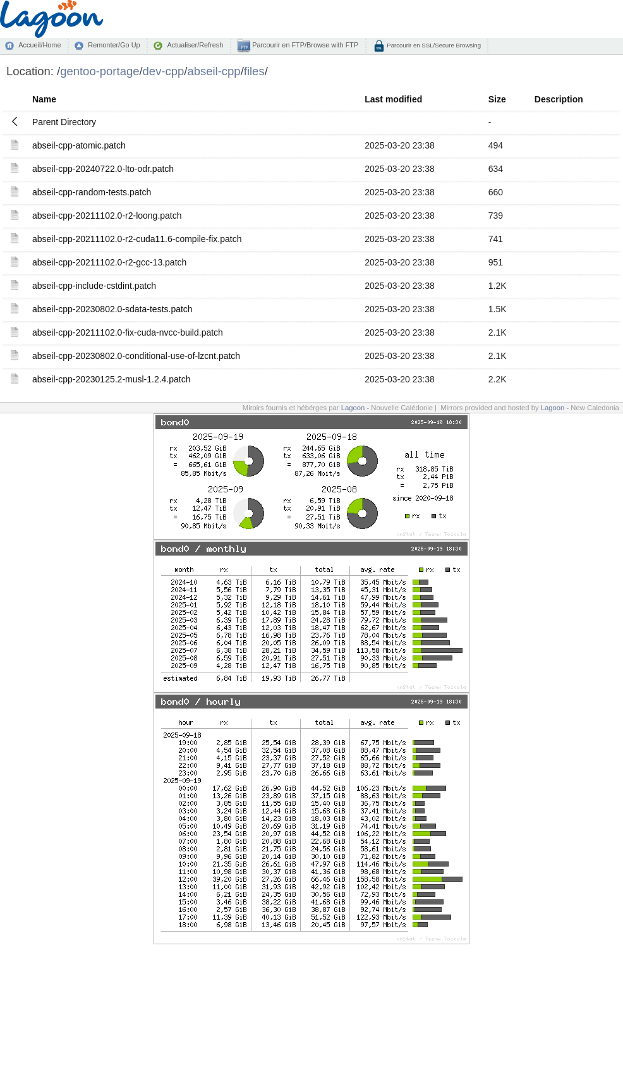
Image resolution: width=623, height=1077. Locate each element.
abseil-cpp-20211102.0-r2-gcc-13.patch (109, 262)
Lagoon (353, 407)
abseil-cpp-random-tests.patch (91, 192)
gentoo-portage (99, 71)
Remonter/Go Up (114, 45)
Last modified (393, 99)
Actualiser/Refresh (195, 45)
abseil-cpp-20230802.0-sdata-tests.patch (112, 309)
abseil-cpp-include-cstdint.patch (94, 286)
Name (44, 99)
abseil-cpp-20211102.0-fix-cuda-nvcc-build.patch (127, 332)
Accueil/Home (39, 45)
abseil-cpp (213, 71)
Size (497, 99)
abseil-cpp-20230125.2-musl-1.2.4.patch (111, 379)
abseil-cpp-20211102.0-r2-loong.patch (107, 215)
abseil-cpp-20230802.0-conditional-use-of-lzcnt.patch (136, 356)
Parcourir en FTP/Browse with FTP (304, 45)
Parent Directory (64, 122)
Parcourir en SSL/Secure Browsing (433, 45)
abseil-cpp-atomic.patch (79, 145)
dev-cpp (163, 71)
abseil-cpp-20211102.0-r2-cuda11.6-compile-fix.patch (137, 239)
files (254, 71)
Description (559, 99)
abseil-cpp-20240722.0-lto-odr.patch (103, 169)
